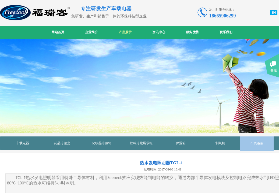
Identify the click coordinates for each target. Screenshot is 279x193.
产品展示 (125, 32)
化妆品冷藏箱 (101, 143)
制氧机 (220, 143)
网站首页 (57, 32)
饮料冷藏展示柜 (141, 143)
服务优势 (192, 32)
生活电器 (256, 144)
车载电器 (22, 143)
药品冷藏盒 (62, 143)
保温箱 (181, 143)
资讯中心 (158, 32)
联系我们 (226, 32)
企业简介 (91, 32)
